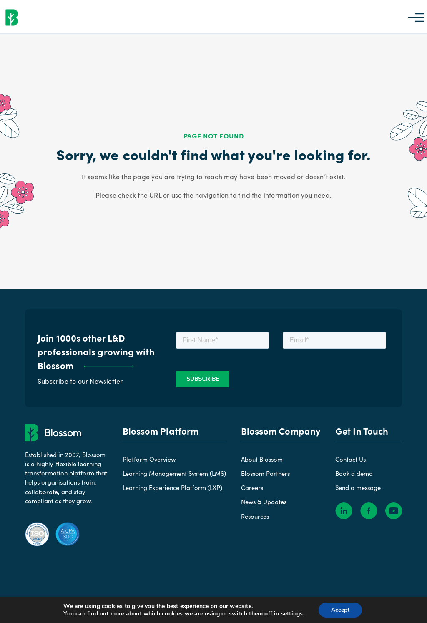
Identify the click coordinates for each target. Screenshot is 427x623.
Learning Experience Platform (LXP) (172, 487)
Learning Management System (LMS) (174, 473)
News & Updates (263, 501)
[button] (416, 16)
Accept (340, 610)
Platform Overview (149, 459)
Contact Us (350, 459)
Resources (255, 516)
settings (292, 614)
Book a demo (354, 473)
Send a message (358, 487)
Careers (252, 487)
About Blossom (262, 459)
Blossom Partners (265, 473)
